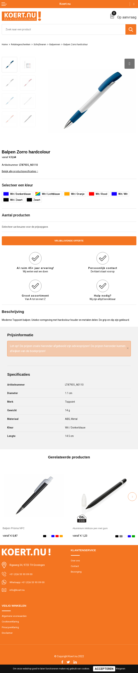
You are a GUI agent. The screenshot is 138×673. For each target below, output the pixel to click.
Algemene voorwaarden (14, 615)
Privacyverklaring (10, 626)
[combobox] (63, 29)
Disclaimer (7, 632)
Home (5, 44)
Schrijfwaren (41, 44)
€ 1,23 (80, 535)
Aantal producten (16, 214)
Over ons (75, 560)
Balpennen (56, 44)
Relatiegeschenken (21, 44)
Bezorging (76, 571)
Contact (75, 565)
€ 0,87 (10, 535)
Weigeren (120, 668)
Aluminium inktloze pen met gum (91, 527)
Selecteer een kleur (17, 184)
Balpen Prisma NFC (14, 527)
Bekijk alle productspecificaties (20, 170)
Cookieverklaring (10, 621)
